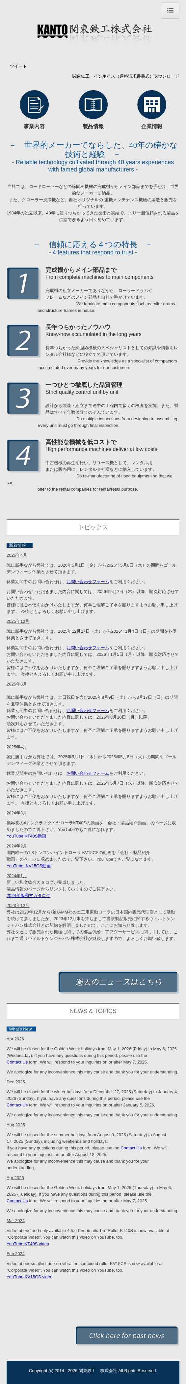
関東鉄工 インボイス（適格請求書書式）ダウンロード (125, 76)
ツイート (18, 66)
